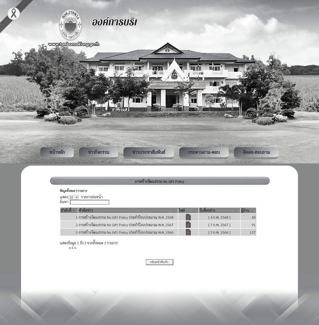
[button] (66, 210)
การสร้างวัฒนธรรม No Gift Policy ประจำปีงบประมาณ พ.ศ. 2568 (126, 217)
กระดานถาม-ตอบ (204, 152)
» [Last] (75, 247)
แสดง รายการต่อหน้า (81, 197)
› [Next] (74, 247)
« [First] (69, 247)
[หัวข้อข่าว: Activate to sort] (128, 210)
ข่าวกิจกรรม (98, 152)
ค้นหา (64, 201)
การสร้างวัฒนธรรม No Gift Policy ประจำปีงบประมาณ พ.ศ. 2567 (126, 224)
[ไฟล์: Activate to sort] (188, 210)
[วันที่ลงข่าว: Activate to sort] (219, 210)
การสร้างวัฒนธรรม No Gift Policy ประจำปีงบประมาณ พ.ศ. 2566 (126, 232)
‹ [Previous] (71, 247)
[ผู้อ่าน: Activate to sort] (248, 210)
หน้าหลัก (57, 152)
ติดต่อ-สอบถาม (256, 152)
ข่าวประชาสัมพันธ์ (148, 152)
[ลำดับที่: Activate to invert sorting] (69, 210)
